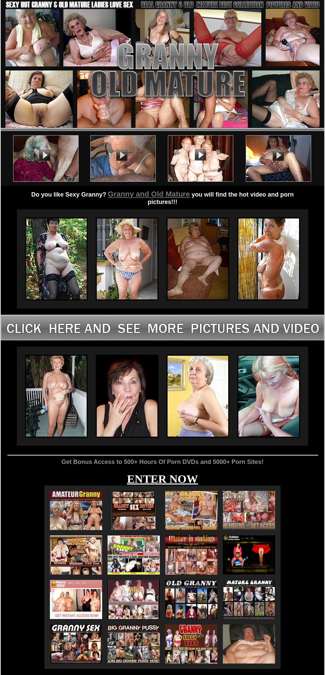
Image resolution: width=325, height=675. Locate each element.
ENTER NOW (162, 479)
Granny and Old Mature (149, 194)
